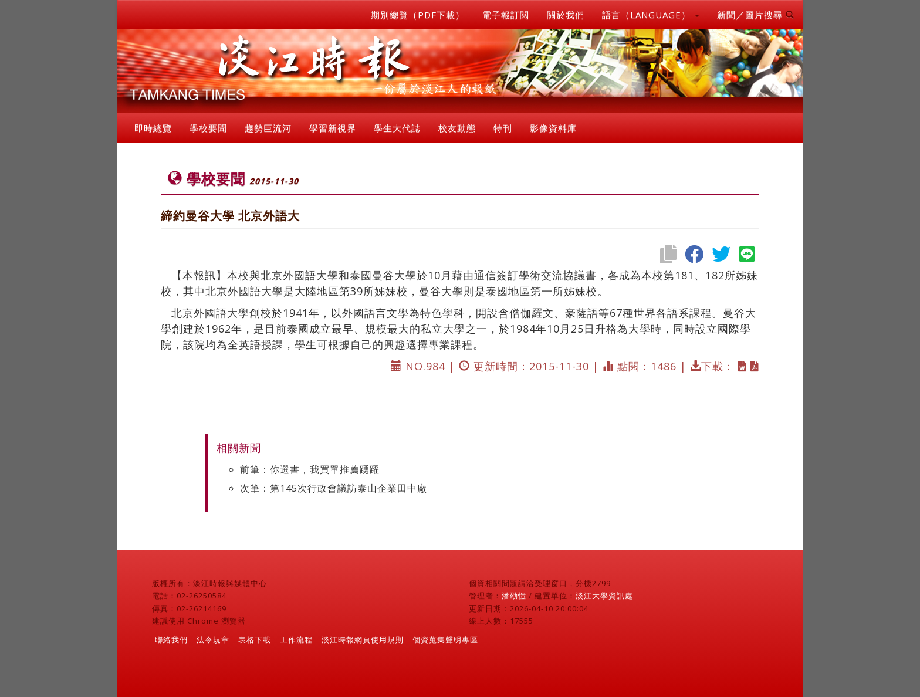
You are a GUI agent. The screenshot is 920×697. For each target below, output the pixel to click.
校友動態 (457, 128)
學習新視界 (332, 128)
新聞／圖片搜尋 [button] (755, 15)
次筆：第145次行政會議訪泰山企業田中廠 (333, 488)
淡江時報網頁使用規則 (363, 639)
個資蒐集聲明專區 (445, 639)
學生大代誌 (397, 128)
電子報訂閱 (505, 15)
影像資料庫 (553, 128)
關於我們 (565, 15)
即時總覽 (153, 128)
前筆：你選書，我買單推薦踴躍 (310, 469)
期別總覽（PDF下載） (418, 15)
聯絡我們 (171, 639)
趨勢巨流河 (268, 128)
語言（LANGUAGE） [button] (650, 15)
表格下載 (254, 639)
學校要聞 (208, 128)
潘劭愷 (514, 595)
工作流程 (296, 639)
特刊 (502, 128)
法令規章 (213, 639)
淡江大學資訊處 (604, 595)
